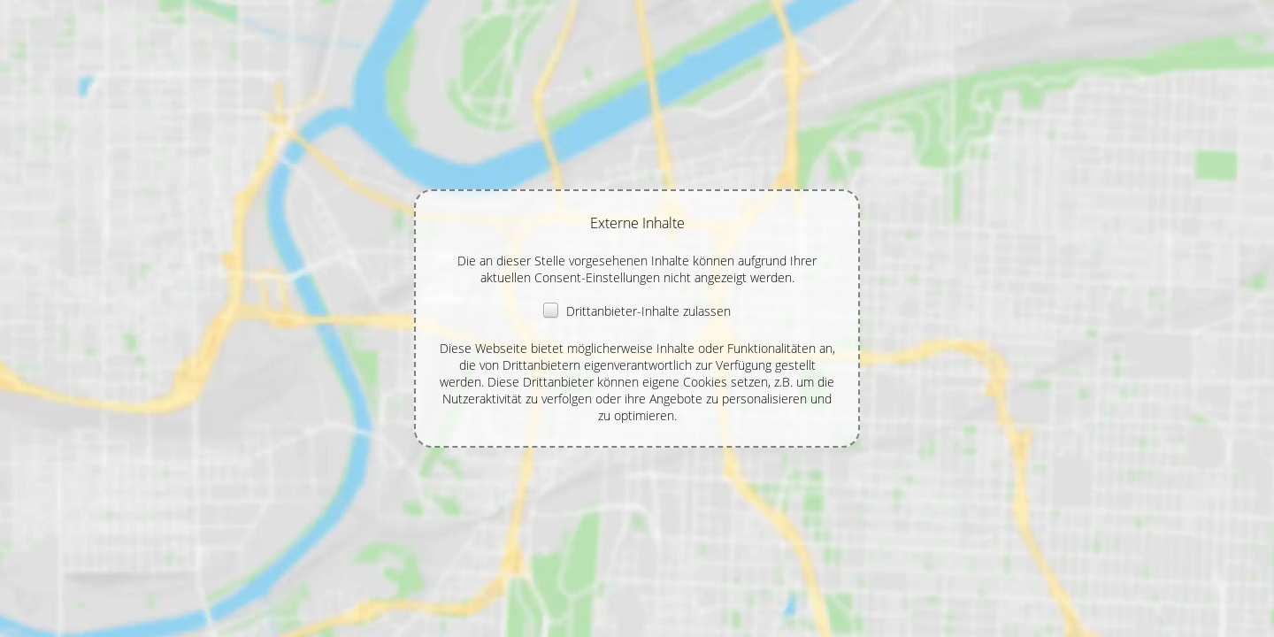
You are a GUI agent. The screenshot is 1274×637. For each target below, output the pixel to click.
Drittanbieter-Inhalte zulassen (637, 311)
